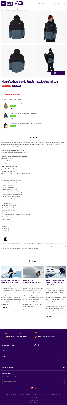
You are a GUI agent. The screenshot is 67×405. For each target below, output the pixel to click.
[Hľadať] (52, 3)
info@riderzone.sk (6, 350)
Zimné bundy (20, 10)
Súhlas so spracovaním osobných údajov (51, 394)
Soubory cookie (33, 397)
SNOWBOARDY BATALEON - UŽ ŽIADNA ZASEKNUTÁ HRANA (10, 282)
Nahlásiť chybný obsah (11, 394)
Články (33, 261)
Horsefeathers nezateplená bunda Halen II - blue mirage (23, 113)
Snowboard (7, 10)
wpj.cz (35, 402)
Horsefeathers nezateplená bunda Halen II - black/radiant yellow (25, 123)
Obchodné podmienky (25, 394)
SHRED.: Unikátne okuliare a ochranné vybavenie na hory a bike (56, 283)
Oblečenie (13, 10)
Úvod (2, 10)
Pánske (26, 10)
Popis (33, 137)
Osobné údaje (35, 394)
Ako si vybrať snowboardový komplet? (32, 282)
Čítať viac (4, 307)
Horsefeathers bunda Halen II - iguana (19, 104)
